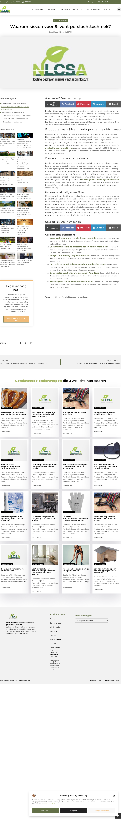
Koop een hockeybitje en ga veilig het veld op (76, 570)
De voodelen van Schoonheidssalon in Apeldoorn (75, 273)
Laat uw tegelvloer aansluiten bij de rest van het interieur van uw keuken (44, 571)
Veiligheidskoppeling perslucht (74, 297)
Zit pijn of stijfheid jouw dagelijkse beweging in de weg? (24, 196)
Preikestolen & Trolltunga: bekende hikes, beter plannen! (7, 210)
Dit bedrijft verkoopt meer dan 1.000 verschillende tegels (44, 466)
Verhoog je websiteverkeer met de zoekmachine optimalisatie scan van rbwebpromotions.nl (24, 144)
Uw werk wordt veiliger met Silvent (17, 116)
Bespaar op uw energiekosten (13, 112)
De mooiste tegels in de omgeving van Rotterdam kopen (44, 518)
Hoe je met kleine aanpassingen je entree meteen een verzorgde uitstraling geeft (24, 212)
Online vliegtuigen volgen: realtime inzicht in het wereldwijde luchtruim (23, 230)
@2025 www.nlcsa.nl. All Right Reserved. (15, 680)
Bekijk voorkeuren (102, 810)
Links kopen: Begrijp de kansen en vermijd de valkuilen (55, 652)
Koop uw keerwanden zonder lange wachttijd (73, 238)
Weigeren (73, 810)
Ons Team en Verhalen (71, 9)
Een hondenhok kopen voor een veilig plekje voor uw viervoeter (106, 571)
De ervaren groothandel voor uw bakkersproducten (13, 413)
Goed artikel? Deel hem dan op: (13, 104)
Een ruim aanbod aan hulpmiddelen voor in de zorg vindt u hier (105, 466)
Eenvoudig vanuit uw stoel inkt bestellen (13, 570)
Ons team (53, 635)
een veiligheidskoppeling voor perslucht (100, 180)
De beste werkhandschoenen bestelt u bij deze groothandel (76, 518)
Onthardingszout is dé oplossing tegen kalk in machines (78, 247)
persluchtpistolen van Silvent (59, 148)
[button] (114, 796)
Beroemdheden (56, 623)
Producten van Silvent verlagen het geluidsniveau (15, 108)
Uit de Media (55, 627)
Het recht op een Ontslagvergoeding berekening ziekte (78, 264)
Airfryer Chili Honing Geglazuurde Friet (69, 255)
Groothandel (60, 20)
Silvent (57, 297)
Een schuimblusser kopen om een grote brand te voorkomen (75, 466)
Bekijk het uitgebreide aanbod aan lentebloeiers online (106, 518)
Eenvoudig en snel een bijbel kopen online (104, 413)
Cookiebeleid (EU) (112, 680)
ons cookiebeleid (49, 804)
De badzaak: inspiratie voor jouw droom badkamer (24, 262)
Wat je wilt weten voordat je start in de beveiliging (7, 196)
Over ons (53, 631)
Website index (95, 680)
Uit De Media (37, 9)
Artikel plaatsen (93, 9)
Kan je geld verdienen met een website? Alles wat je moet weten (55, 665)
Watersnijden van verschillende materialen (71, 281)
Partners (51, 9)
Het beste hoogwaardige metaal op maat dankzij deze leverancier (43, 414)
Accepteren (45, 810)
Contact (107, 9)
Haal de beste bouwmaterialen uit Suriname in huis (10, 466)
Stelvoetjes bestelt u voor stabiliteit (74, 413)
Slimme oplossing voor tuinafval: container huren (6, 246)
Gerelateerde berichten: (12, 122)
